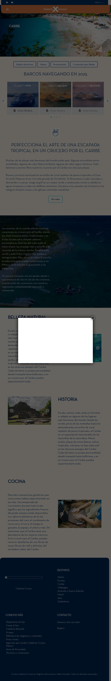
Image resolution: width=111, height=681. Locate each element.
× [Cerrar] (93, 317)
